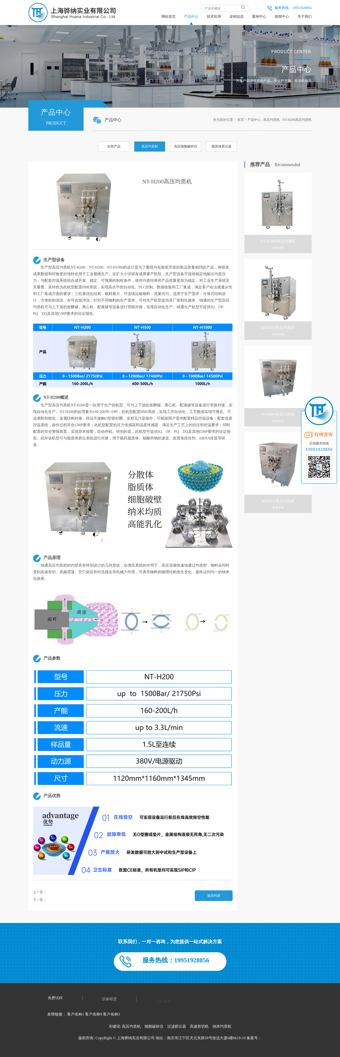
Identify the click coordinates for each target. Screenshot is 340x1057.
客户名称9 (93, 1014)
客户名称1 (75, 1014)
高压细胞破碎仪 (185, 146)
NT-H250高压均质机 (60, 900)
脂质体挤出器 (221, 146)
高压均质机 (271, 120)
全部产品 (113, 146)
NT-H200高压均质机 (297, 120)
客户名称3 (111, 1014)
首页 (240, 120)
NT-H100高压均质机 (60, 892)
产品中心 (254, 120)
